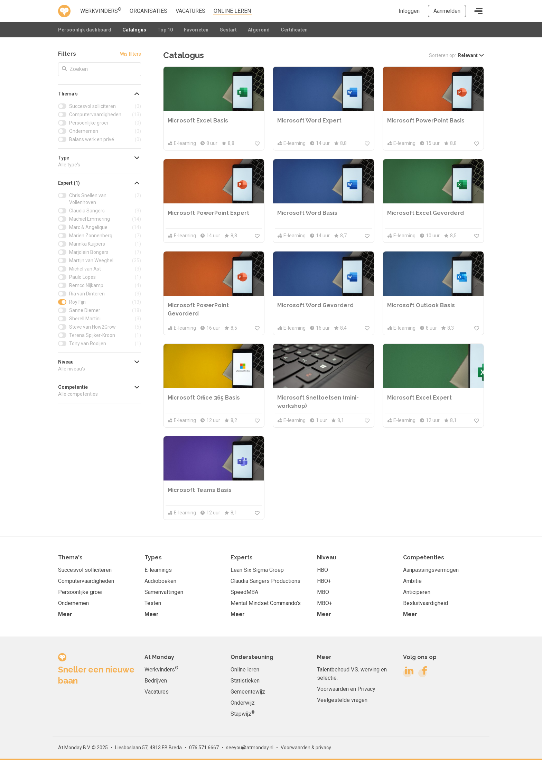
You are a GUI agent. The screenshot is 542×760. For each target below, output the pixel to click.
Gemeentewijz (248, 691)
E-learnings (158, 570)
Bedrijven (155, 680)
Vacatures (190, 11)
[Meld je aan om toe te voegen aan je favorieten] (257, 143)
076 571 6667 (204, 747)
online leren (232, 11)
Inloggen (409, 11)
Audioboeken (160, 581)
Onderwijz (243, 702)
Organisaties (148, 11)
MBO (323, 592)
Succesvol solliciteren (85, 570)
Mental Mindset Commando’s (266, 603)
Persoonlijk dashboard (84, 30)
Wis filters (130, 54)
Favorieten (196, 30)
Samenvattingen (163, 592)
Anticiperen (416, 592)
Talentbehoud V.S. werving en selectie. (352, 673)
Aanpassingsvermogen (431, 570)
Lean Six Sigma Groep (257, 570)
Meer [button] (65, 614)
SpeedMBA (244, 592)
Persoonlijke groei (80, 592)
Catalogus (134, 30)
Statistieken (245, 680)
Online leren (245, 669)
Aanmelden (446, 11)
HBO (322, 570)
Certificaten (294, 30)
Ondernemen (73, 603)
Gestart (228, 30)
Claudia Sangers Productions (265, 581)
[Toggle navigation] (478, 11)
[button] (99, 94)
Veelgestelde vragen (342, 700)
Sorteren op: (442, 55)
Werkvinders (100, 10)
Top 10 (165, 30)
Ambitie (412, 581)
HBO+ (324, 581)
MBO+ (324, 603)
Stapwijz (243, 713)
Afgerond (259, 30)
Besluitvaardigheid (425, 603)
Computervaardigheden (86, 581)
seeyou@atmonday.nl (249, 747)
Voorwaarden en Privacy (346, 689)
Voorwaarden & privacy (306, 747)
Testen (152, 603)
